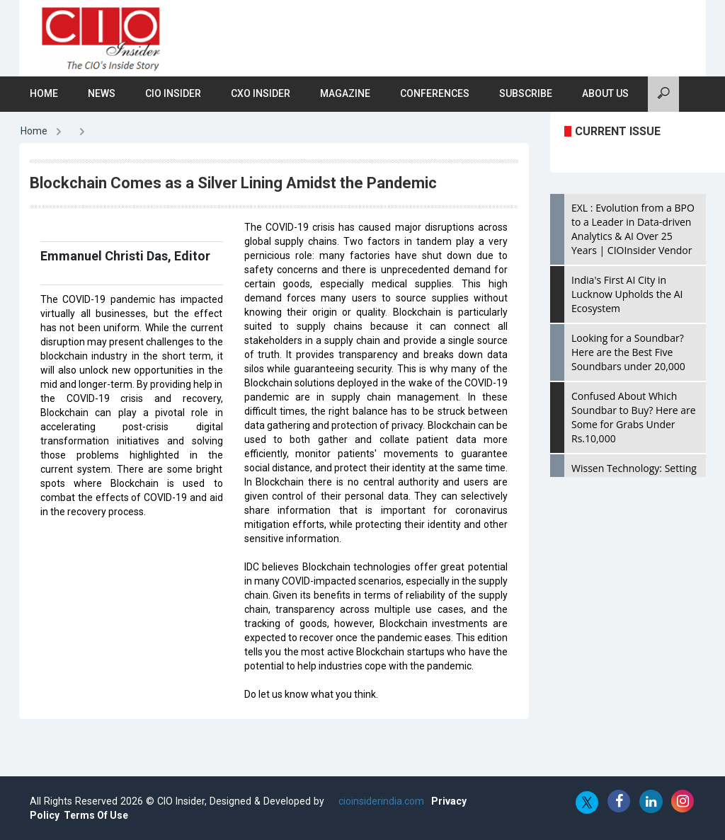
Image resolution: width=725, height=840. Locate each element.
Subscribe (525, 93)
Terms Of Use (96, 815)
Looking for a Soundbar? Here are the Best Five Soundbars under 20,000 (628, 352)
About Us (605, 93)
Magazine (345, 93)
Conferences (434, 93)
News (101, 93)
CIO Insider (173, 93)
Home (44, 93)
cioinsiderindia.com (380, 801)
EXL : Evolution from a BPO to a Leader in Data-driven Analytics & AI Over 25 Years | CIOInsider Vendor (633, 229)
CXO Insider (260, 93)
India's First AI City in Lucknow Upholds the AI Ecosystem (627, 294)
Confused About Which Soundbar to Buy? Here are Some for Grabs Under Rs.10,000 (633, 417)
